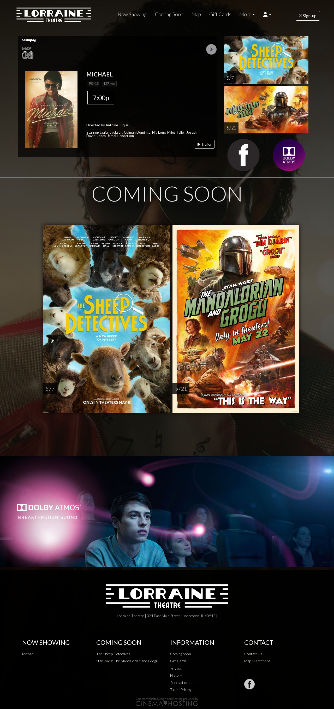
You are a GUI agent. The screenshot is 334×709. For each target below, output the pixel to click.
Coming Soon (169, 14)
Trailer (205, 144)
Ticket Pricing (180, 689)
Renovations (180, 682)
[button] (267, 14)
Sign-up (308, 15)
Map (196, 14)
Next (211, 49)
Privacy (176, 668)
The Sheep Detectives (113, 654)
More (245, 14)
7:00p (101, 98)
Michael (28, 654)
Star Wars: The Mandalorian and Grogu (127, 661)
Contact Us (253, 654)
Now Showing (132, 14)
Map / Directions (257, 661)
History (176, 675)
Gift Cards (220, 14)
